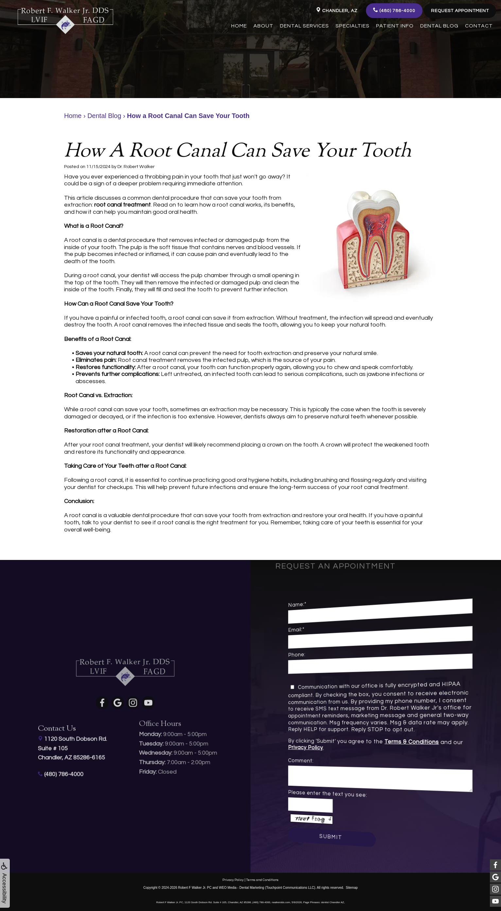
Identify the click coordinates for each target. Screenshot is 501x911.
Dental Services (304, 25)
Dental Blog (439, 25)
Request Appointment (460, 10)
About (263, 25)
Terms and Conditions (262, 879)
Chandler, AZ (336, 10)
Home (239, 25)
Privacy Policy (331, 747)
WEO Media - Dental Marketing (241, 887)
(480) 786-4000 (394, 10)
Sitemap (352, 887)
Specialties (353, 25)
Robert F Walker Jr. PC (195, 887)
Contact (479, 25)
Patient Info (395, 25)
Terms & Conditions (400, 742)
